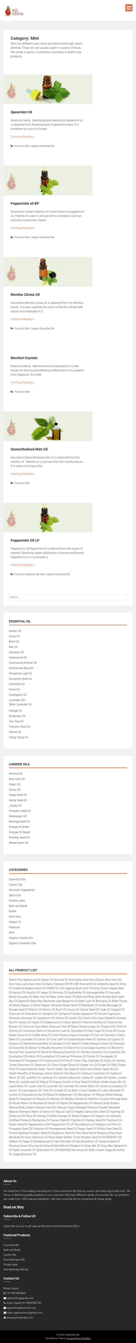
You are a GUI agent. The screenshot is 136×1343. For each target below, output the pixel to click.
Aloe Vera (15, 916)
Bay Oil (13, 647)
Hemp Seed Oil (18, 800)
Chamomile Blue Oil (21, 668)
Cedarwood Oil (18, 657)
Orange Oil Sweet (19, 832)
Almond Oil (16, 773)
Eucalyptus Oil (18, 694)
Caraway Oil (16, 652)
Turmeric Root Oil (19, 726)
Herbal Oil (15, 922)
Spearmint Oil (21, 112)
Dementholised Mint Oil (29, 449)
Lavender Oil (16, 700)
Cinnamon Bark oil (20, 678)
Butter (12, 911)
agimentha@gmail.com (20, 1298)
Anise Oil (14, 636)
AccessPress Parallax (78, 1338)
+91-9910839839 (16, 1293)
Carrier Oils (15, 884)
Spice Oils (15, 895)
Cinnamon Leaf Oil (20, 673)
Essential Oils (32, 574)
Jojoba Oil (15, 805)
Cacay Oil (15, 789)
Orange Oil (15, 710)
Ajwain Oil (15, 631)
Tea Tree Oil (16, 721)
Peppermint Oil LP (25, 540)
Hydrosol (14, 927)
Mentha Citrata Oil (25, 294)
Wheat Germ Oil (18, 842)
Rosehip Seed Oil (19, 837)
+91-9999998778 (30, 1303)
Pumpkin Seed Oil (20, 811)
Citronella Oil (17, 684)
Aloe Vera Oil (17, 779)
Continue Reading (23, 136)
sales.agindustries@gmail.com (24, 1312)
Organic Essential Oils (42, 146)
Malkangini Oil (18, 816)
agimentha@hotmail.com (21, 1307)
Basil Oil (14, 641)
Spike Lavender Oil (20, 704)
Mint (27, 146)
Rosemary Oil (17, 716)
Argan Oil (14, 784)
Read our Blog (14, 1207)
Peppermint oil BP (25, 203)
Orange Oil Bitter (19, 827)
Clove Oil (14, 689)
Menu (128, 7)
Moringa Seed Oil (19, 821)
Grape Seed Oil (18, 795)
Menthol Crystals (24, 358)
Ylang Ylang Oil (18, 737)
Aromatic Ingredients (22, 890)
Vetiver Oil (15, 732)
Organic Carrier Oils (21, 938)
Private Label (17, 900)
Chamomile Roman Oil (23, 662)
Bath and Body (18, 906)
